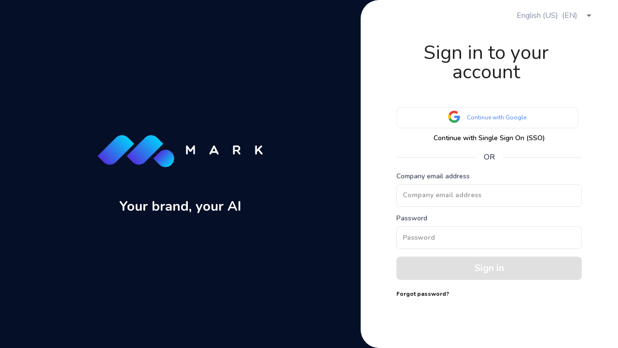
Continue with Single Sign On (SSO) (489, 138)
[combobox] (553, 15)
